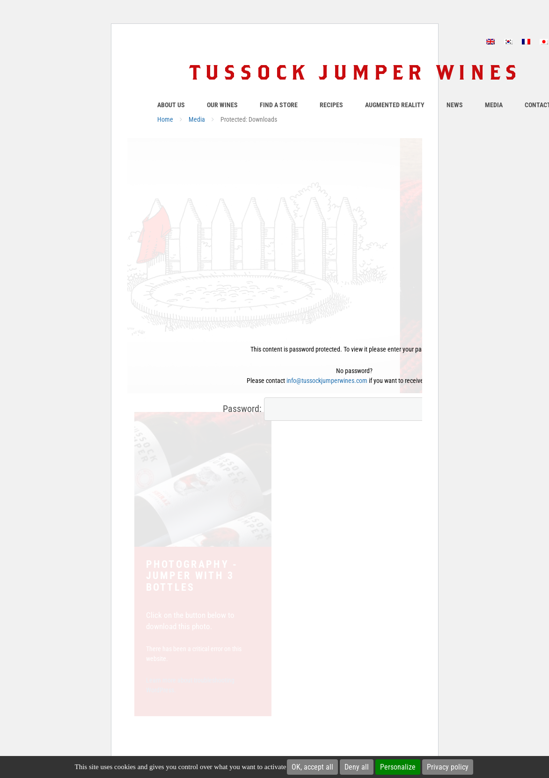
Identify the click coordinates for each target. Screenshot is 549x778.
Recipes (331, 105)
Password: (330, 409)
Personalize (398, 767)
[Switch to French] (526, 41)
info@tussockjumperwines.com (326, 380)
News (455, 105)
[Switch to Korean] (508, 41)
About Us (171, 105)
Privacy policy (447, 767)
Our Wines (222, 105)
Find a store (279, 105)
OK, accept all (312, 767)
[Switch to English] (490, 41)
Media (494, 105)
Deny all (356, 767)
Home (165, 119)
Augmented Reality (395, 105)
